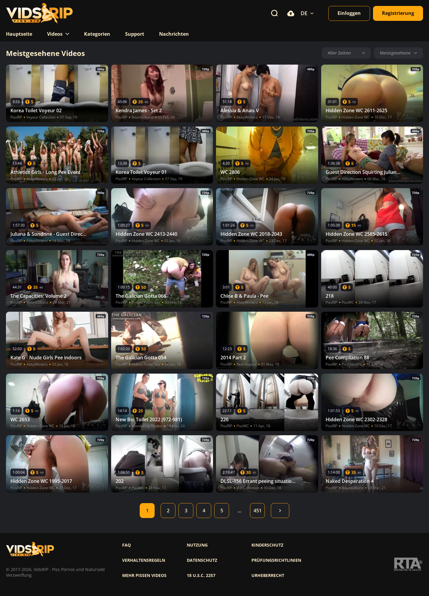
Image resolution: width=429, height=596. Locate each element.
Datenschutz (202, 560)
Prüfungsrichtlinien (276, 560)
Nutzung (197, 545)
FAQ (126, 545)
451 (258, 510)
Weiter (280, 510)
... (239, 510)
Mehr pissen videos (144, 575)
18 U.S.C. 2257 (201, 575)
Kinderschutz (267, 545)
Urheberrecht (267, 575)
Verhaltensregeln (143, 560)
